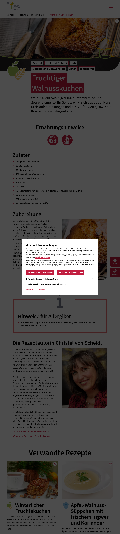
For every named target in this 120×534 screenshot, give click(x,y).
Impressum (41, 289)
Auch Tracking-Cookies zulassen (71, 272)
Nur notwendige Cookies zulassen (40, 272)
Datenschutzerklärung (42, 258)
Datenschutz (30, 289)
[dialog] (60, 267)
